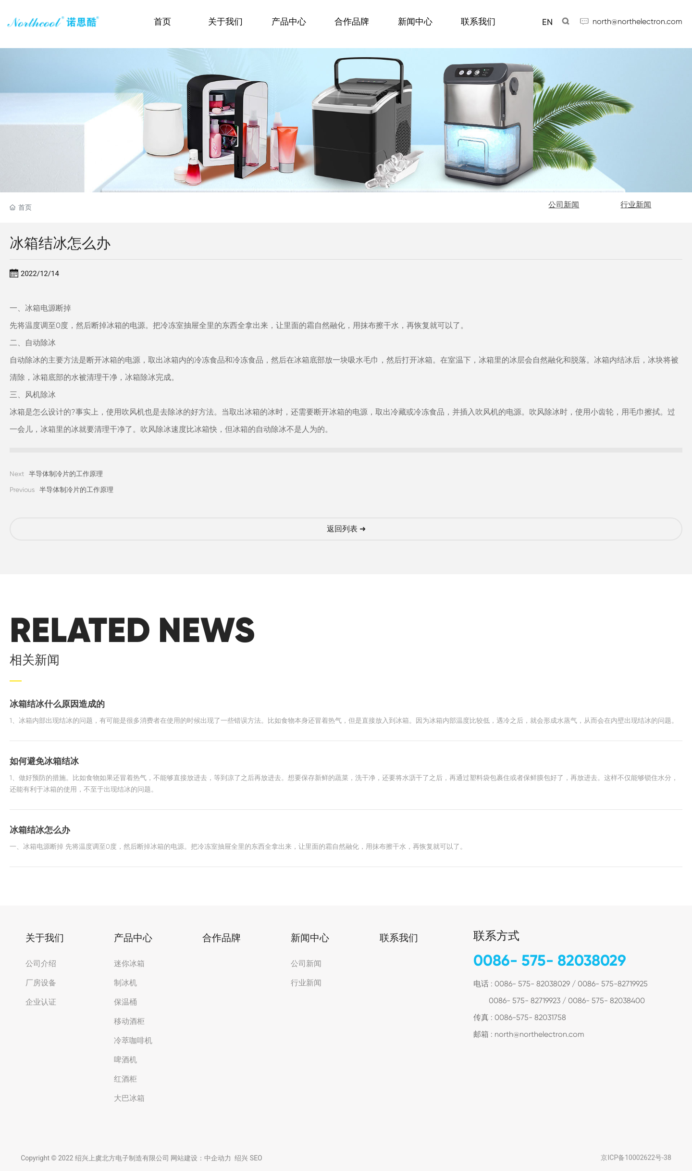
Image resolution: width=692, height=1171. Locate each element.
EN (547, 22)
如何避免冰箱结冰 (44, 761)
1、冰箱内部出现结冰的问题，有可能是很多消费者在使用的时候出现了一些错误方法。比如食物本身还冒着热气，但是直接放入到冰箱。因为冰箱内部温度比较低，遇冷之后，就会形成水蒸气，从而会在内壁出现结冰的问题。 (344, 720)
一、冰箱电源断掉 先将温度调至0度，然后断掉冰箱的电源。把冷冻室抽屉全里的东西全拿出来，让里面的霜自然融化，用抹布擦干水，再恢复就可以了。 (238, 846)
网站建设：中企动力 (201, 1158)
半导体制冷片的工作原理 (66, 474)
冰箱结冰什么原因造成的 (57, 704)
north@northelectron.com (637, 21)
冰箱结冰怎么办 (40, 830)
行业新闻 (635, 204)
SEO (256, 1158)
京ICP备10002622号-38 (636, 1157)
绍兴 (241, 1158)
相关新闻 (35, 659)
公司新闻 (563, 204)
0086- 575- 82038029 (549, 960)
